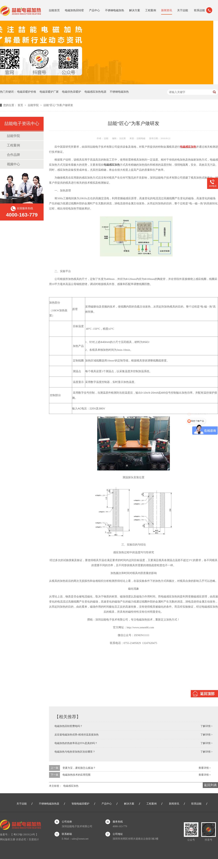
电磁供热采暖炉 (71, 91)
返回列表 (210, 785)
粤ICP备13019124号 (24, 834)
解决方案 (134, 10)
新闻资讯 (166, 10)
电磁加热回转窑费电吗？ (68, 726)
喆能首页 (54, 10)
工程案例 (150, 10)
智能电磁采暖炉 (80, 803)
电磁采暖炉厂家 (49, 91)
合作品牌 (13, 155)
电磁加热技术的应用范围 (76, 774)
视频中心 (13, 164)
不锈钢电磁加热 (114, 10)
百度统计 (34, 839)
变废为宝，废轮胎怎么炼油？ (79, 768)
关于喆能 (182, 10)
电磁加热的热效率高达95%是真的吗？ (75, 743)
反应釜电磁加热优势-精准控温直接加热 (76, 734)
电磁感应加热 (70, 786)
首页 (21, 105)
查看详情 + (205, 768)
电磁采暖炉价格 (26, 91)
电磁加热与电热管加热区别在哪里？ (74, 751)
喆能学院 (33, 105)
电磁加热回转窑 (74, 10)
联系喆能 (199, 10)
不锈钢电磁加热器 (49, 803)
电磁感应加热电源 (95, 91)
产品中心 (94, 10)
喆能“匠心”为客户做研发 (58, 105)
